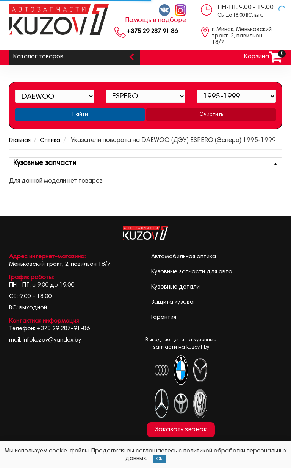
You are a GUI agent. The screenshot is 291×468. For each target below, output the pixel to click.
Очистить (211, 114)
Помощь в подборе (155, 20)
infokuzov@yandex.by (52, 340)
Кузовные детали (175, 287)
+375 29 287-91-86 (63, 329)
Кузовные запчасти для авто (191, 272)
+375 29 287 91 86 (152, 31)
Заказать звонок (181, 429)
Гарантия (163, 317)
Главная (20, 140)
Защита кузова (172, 302)
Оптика (50, 140)
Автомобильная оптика (183, 257)
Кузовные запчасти (147, 164)
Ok (159, 459)
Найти (80, 114)
